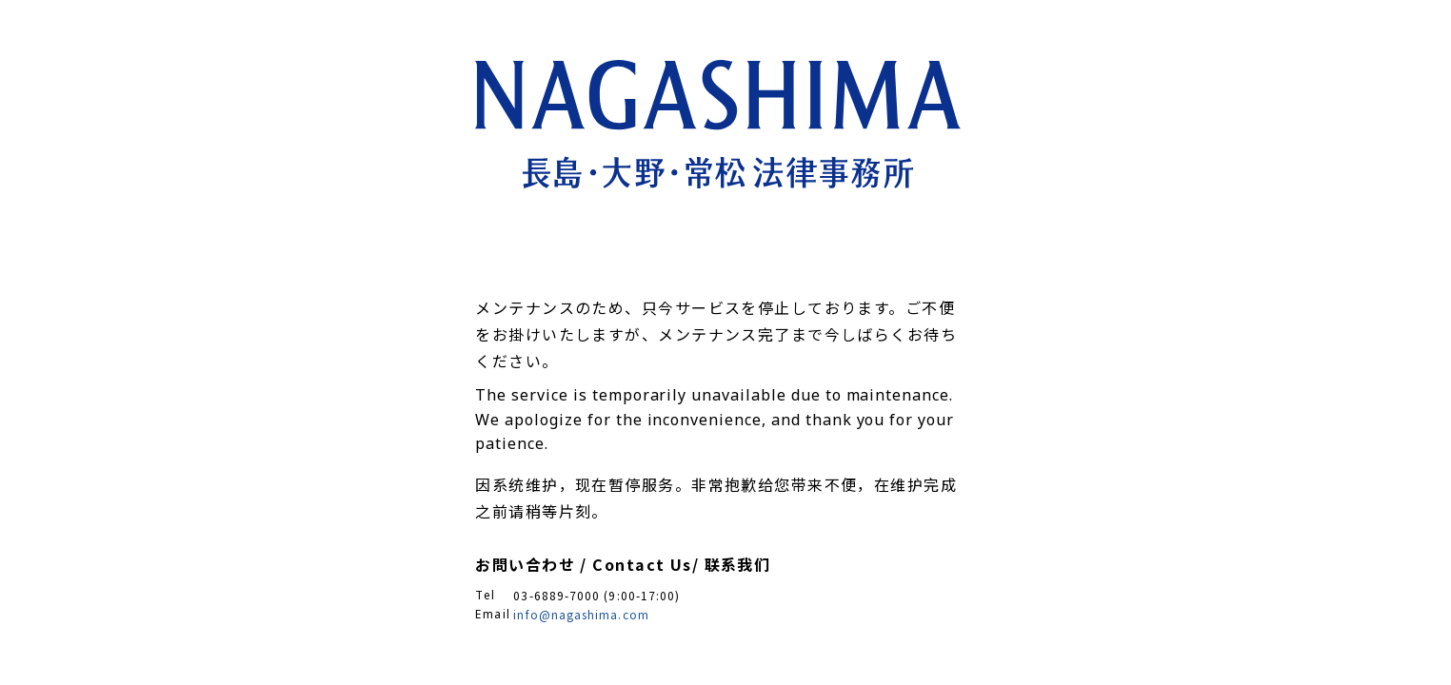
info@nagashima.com (580, 614)
